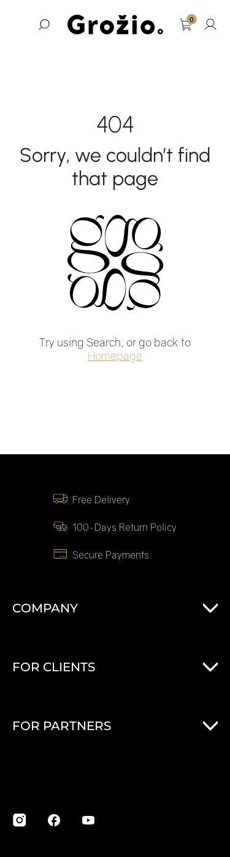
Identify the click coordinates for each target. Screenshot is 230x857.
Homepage (115, 355)
